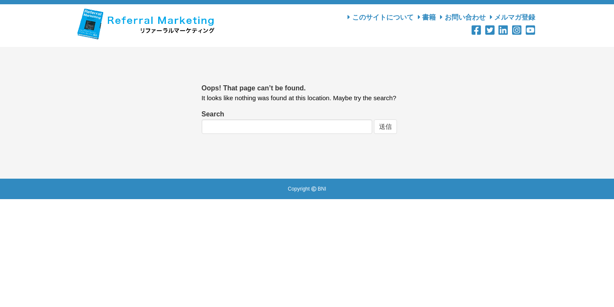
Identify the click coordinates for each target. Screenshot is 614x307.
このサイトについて (380, 17)
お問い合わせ (462, 17)
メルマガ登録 (512, 17)
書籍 (427, 17)
